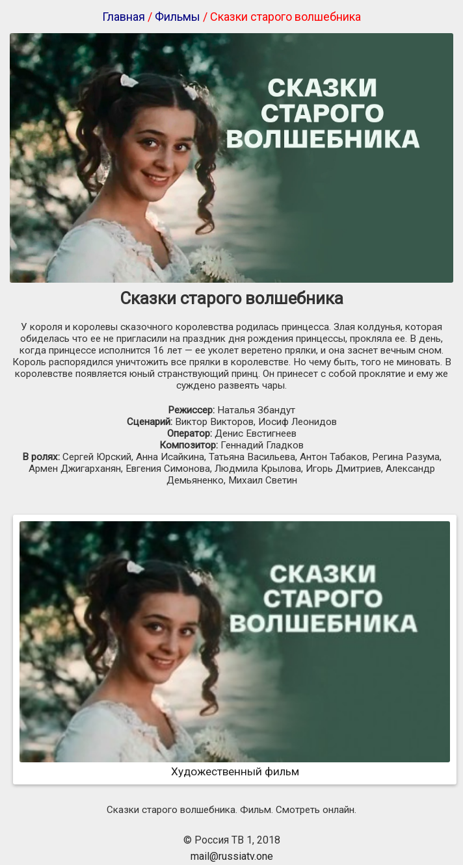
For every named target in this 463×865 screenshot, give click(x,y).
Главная (123, 16)
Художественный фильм (235, 765)
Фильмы (177, 16)
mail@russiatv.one (232, 856)
